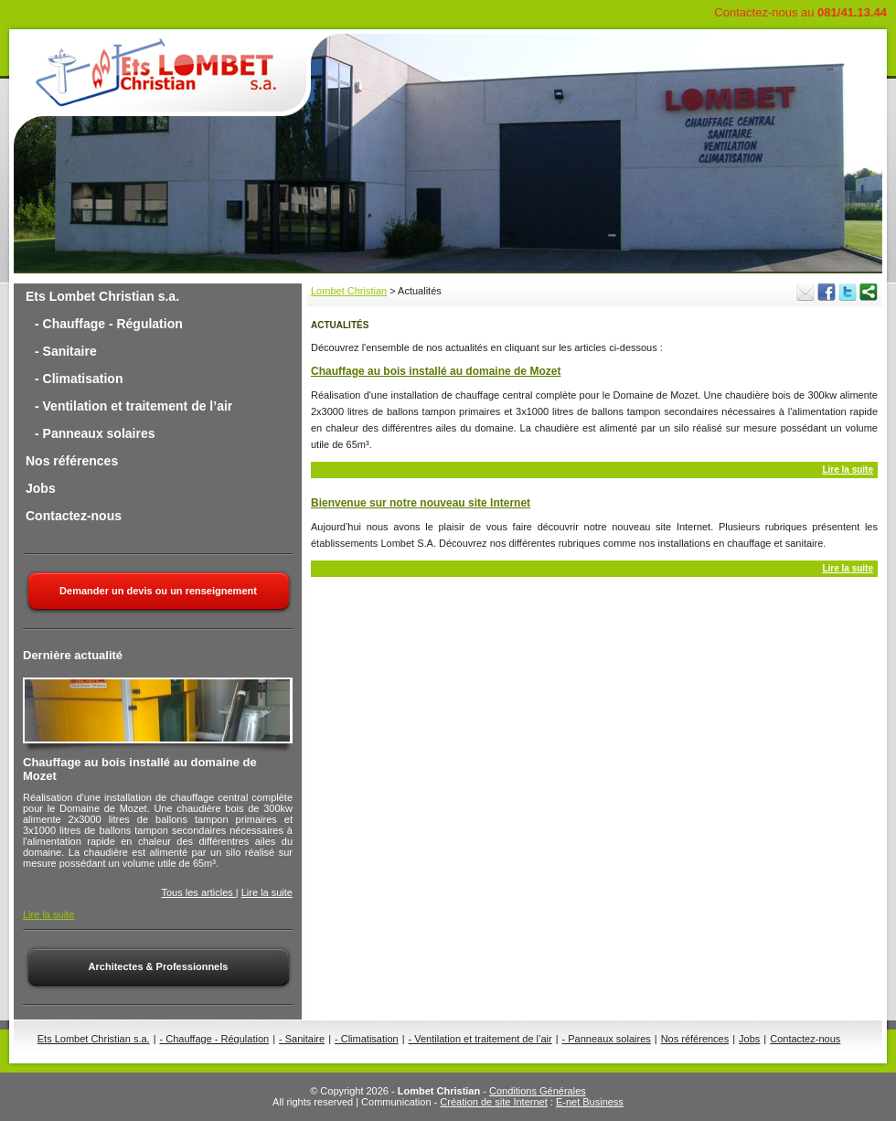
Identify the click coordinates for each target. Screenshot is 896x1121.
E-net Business (590, 1101)
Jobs (41, 488)
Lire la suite (267, 892)
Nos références (72, 461)
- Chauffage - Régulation (109, 323)
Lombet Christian (349, 290)
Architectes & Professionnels (159, 966)
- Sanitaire (66, 351)
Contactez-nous (74, 515)
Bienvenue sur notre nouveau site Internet (420, 502)
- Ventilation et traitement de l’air (133, 406)
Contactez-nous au (800, 12)
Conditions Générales (537, 1090)
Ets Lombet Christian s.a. (102, 296)
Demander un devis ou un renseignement (158, 590)
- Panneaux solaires (95, 433)
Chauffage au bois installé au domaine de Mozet (435, 371)
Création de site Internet (493, 1101)
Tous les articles (199, 892)
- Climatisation (79, 378)
